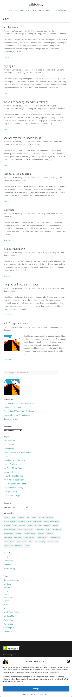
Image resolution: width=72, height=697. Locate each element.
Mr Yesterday (17, 31)
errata (39, 142)
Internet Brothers (10, 464)
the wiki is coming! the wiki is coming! (26, 102)
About (47, 10)
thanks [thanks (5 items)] (12, 542)
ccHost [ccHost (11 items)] (34, 517)
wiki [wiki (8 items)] (36, 542)
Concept (6, 591)
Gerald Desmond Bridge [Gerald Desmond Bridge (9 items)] (51, 521)
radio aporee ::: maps (12, 496)
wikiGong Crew (9, 628)
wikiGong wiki (23, 73)
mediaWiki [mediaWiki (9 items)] (47, 525)
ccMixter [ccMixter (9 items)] (41, 517)
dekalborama (9, 448)
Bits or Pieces (9, 445)
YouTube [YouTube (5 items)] (27, 546)
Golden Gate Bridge (50, 142)
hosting (44, 252)
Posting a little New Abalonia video (17, 415)
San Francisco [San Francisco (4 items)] (8, 533)
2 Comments (62, 34)
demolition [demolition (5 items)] (21, 521)
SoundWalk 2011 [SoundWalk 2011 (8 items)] (42, 537)
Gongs (5, 594)
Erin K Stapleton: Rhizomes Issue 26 (18, 452)
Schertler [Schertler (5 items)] (18, 533)
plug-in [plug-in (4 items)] (48, 529)
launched (9, 209)
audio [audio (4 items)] (13, 517)
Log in (6, 557)
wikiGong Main (9, 616)
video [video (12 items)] (30, 542)
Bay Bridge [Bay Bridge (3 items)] (20, 517)
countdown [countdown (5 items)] (49, 517)
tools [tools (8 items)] (18, 542)
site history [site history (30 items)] (50, 533)
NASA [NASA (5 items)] (20, 529)
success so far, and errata (17, 173)
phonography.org (10, 492)
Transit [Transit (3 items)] (24, 542)
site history (29, 34)
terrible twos (11, 27)
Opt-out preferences (30, 694)
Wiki (34, 10)
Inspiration (7, 601)
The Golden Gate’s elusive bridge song (19, 403)
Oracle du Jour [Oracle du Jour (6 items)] (28, 529)
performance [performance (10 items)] (40, 529)
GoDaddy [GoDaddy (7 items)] (7, 525)
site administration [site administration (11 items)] (29, 533)
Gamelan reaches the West (14, 460)
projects (51, 31)
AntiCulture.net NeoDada (13, 441)
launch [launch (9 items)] (30, 525)
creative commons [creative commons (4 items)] (10, 521)
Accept (36, 688)
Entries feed (8, 561)
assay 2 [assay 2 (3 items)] (6, 517)
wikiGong (36, 4)
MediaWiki (48, 106)
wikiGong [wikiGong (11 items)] (42, 542)
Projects (28, 10)
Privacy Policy (43, 694)
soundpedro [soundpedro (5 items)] (8, 537)
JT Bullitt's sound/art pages (14, 476)
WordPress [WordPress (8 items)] (18, 546)
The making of (20, 411)
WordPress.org (9, 569)
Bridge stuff (7, 587)
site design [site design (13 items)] (41, 533)
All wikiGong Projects (12, 612)
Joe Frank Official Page (13, 468)
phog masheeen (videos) (13, 488)
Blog (22, 10)
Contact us (8, 632)
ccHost (44, 31)
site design (19, 34)
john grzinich (8, 472)
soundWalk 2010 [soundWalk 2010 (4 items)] (29, 537)
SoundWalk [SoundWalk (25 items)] (17, 537)
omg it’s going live (14, 248)
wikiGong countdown (16, 323)
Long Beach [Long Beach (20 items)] (38, 525)
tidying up (9, 66)
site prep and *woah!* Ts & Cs (21, 284)
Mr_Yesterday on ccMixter (14, 480)
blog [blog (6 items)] (28, 517)
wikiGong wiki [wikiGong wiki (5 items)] (8, 546)
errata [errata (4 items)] (29, 521)
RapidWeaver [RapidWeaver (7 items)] (57, 529)
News (6, 604)
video (48, 214)
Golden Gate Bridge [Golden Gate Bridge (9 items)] (19, 525)
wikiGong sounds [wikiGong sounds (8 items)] (53, 542)
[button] (68, 661)
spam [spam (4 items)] (6, 542)
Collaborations (8, 597)
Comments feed (10, 565)
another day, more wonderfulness (22, 137)
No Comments (35, 73)
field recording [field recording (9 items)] (37, 521)
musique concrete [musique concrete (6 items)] (10, 529)
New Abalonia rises (11, 419)
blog (38, 31)
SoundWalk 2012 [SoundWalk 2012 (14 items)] (55, 537)
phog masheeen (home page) (15, 484)
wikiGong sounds (49, 34)
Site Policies (8, 624)
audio (40, 70)
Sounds (41, 10)
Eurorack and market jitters (14, 407)
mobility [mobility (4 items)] (55, 525)
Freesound (8, 456)
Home (10, 10)
